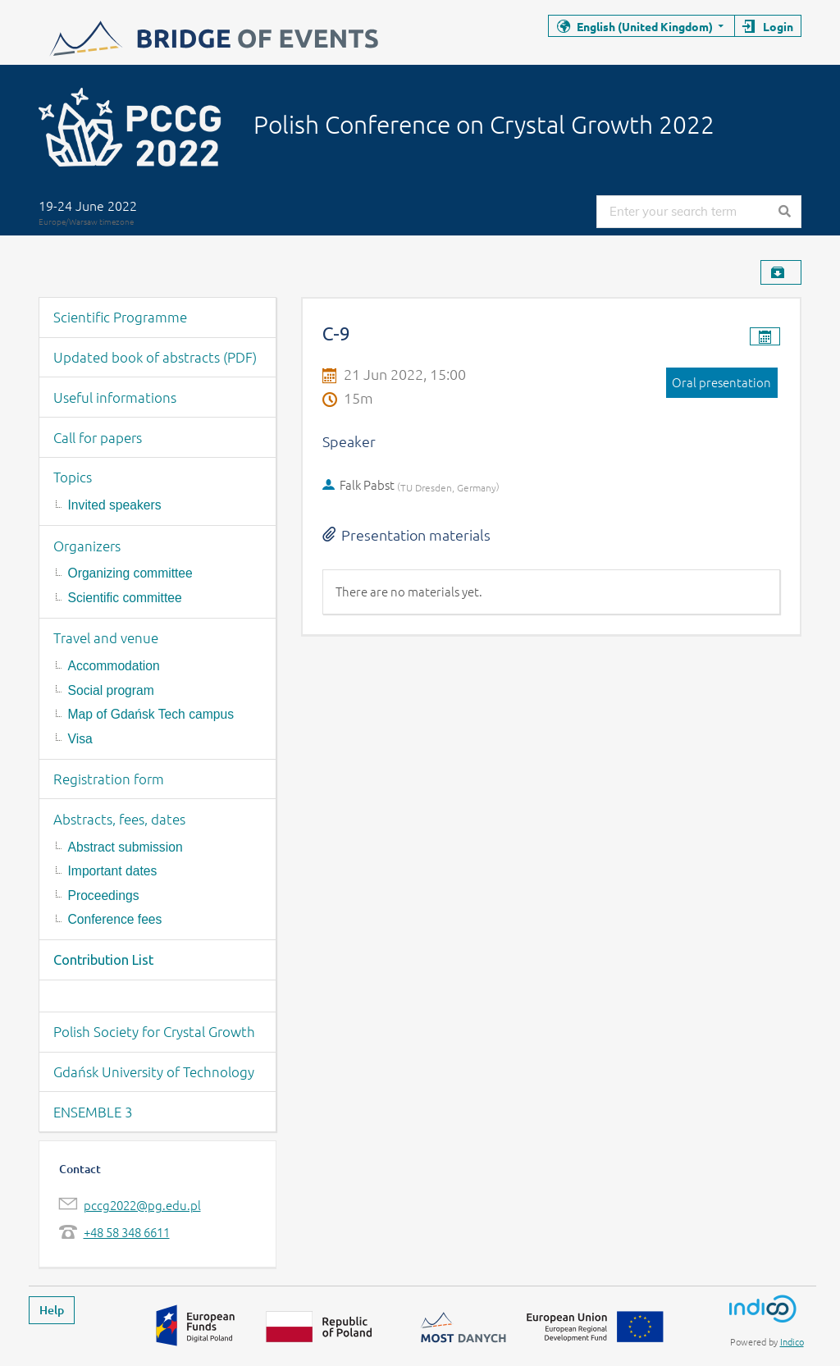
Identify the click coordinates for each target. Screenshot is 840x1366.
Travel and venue (105, 637)
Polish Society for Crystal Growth (154, 1031)
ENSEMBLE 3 (93, 1112)
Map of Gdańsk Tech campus (151, 714)
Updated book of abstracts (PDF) (155, 357)
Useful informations (114, 397)
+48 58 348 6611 (127, 1231)
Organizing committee (130, 573)
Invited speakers (115, 505)
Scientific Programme (120, 317)
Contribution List (103, 960)
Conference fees (115, 919)
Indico (792, 1341)
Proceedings (103, 895)
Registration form (108, 779)
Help (51, 1310)
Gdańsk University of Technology (153, 1071)
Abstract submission (125, 847)
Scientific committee (125, 598)
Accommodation (114, 666)
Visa (80, 739)
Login (778, 26)
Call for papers (97, 437)
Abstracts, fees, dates (119, 819)
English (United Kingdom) (645, 26)
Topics (72, 477)
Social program (111, 690)
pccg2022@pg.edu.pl (142, 1204)
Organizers (87, 546)
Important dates (113, 871)
